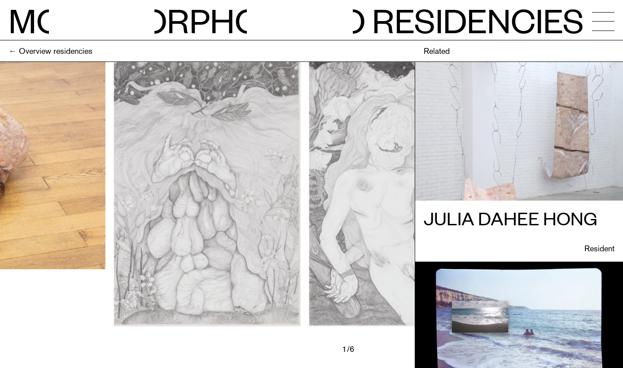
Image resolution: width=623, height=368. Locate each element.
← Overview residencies (50, 51)
